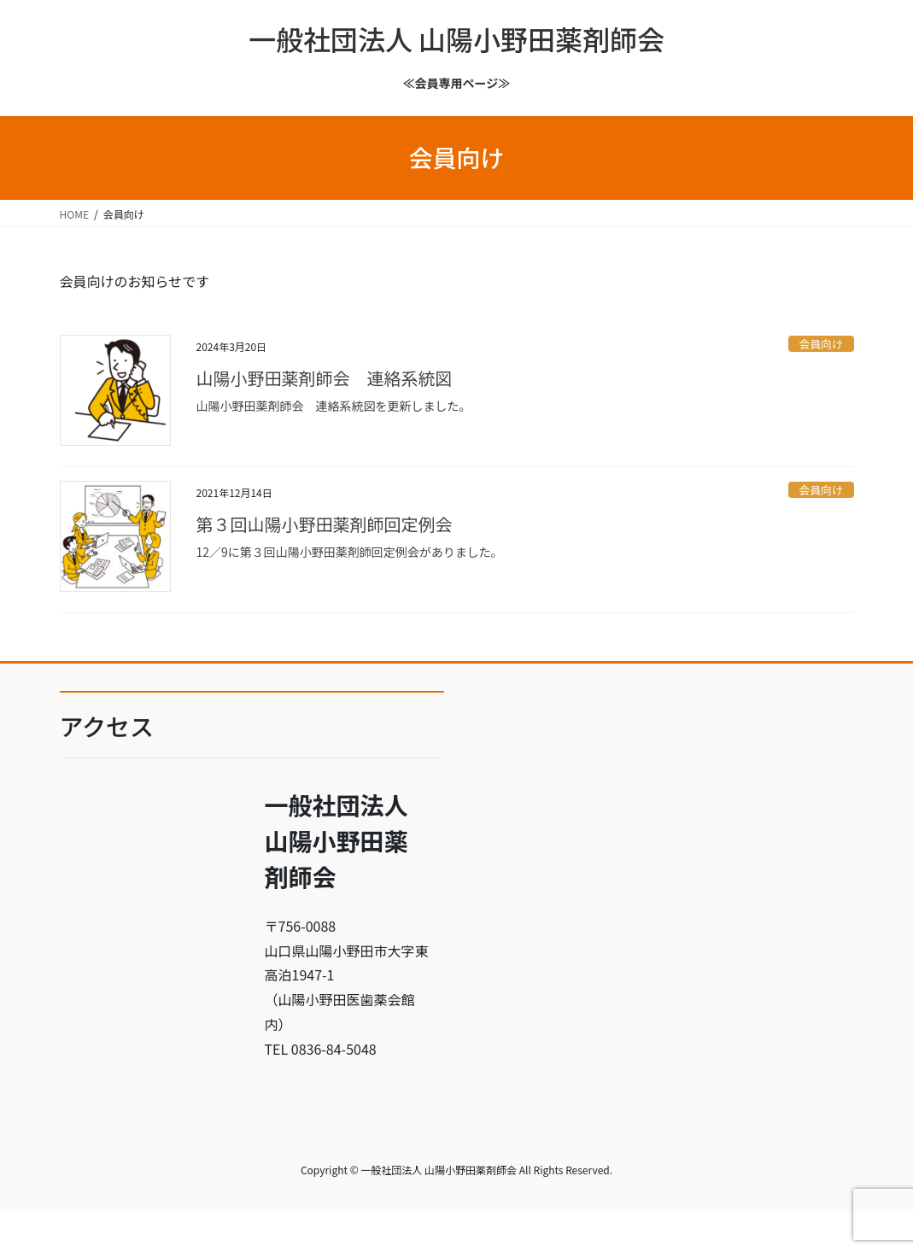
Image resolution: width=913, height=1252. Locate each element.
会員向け (821, 344)
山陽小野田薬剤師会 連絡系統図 (324, 378)
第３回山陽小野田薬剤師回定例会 (324, 524)
